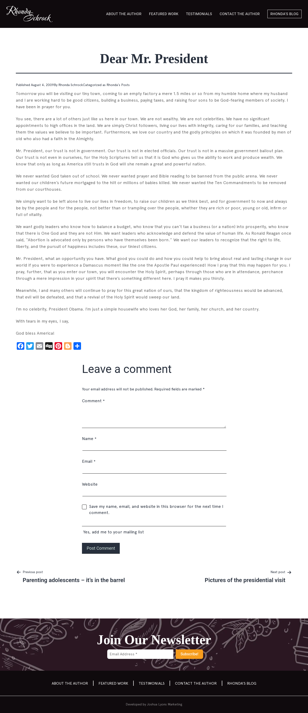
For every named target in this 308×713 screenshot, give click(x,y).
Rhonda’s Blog (284, 14)
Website (90, 484)
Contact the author (240, 14)
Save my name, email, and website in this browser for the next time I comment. (156, 509)
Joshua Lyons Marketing (164, 704)
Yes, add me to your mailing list (154, 527)
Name (89, 438)
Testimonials (199, 14)
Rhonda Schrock (70, 85)
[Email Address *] (140, 654)
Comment (93, 400)
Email (88, 461)
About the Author (123, 14)
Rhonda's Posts (118, 85)
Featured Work (163, 14)
